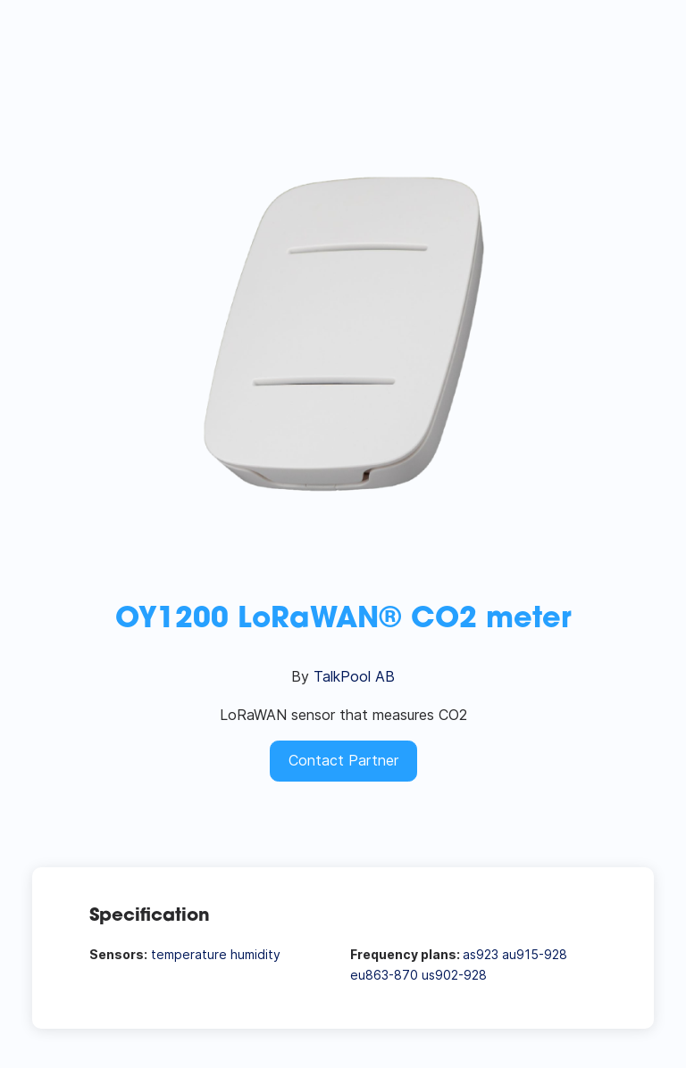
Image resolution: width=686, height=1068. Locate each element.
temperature (189, 954)
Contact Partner (343, 760)
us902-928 (454, 974)
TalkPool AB (354, 676)
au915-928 (534, 954)
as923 (480, 954)
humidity (255, 954)
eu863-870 (384, 974)
